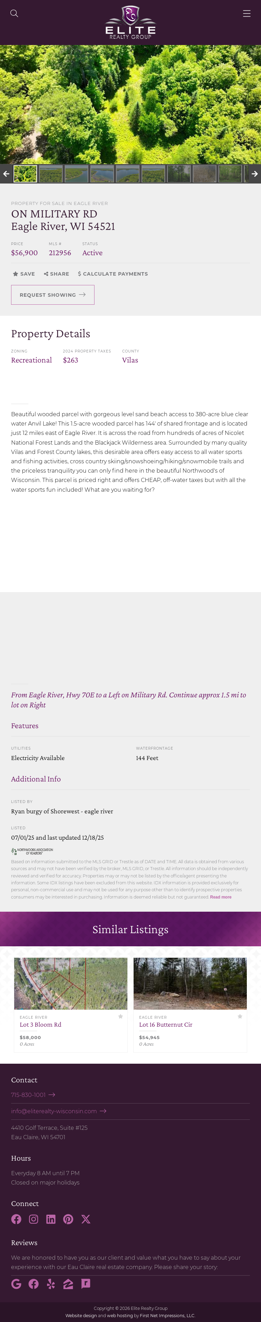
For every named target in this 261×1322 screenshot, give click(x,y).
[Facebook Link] (19, 1222)
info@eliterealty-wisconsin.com (54, 1111)
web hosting (120, 1315)
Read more (221, 897)
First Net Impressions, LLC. (168, 1315)
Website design (81, 1315)
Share (56, 274)
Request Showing (48, 295)
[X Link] (89, 1222)
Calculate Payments (113, 274)
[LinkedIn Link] (54, 1222)
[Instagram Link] (36, 1222)
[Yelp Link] (54, 1287)
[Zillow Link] (71, 1287)
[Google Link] (19, 1287)
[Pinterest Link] (71, 1222)
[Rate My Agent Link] (89, 1287)
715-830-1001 (28, 1095)
